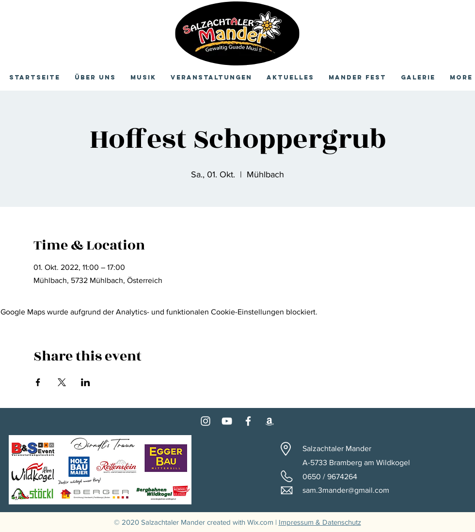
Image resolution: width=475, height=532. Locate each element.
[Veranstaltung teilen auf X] (61, 382)
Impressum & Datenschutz (320, 522)
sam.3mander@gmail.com (345, 490)
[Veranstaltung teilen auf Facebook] (38, 382)
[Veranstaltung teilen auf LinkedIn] (85, 382)
